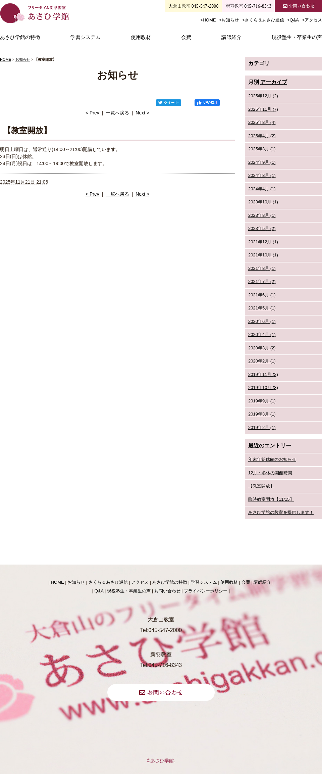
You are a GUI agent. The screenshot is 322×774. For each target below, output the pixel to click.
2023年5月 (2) (262, 228)
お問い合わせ (167, 590)
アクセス (313, 19)
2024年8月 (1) (262, 175)
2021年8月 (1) (262, 268)
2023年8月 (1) (262, 215)
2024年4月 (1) (262, 188)
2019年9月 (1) (262, 400)
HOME (209, 19)
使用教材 (141, 37)
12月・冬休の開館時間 (270, 472)
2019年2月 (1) (262, 427)
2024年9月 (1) (262, 162)
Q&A (294, 19)
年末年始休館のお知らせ (272, 459)
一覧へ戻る (117, 112)
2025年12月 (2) (263, 95)
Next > (142, 112)
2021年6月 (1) (262, 294)
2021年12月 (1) (263, 241)
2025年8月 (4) (262, 122)
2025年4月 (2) (262, 135)
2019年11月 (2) (263, 374)
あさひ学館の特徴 (20, 37)
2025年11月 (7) (263, 109)
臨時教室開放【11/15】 (271, 499)
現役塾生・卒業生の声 (297, 37)
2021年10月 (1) (263, 254)
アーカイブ (273, 82)
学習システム (85, 37)
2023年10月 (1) (263, 201)
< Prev (92, 112)
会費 (186, 37)
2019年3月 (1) (262, 414)
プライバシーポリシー (205, 590)
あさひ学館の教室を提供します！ (281, 512)
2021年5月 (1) (262, 307)
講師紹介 (231, 37)
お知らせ (230, 19)
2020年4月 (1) (262, 334)
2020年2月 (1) (262, 361)
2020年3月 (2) (262, 347)
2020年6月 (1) (262, 321)
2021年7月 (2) (262, 281)
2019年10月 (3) (263, 387)
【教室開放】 (261, 485)
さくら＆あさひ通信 (264, 19)
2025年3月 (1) (262, 148)
